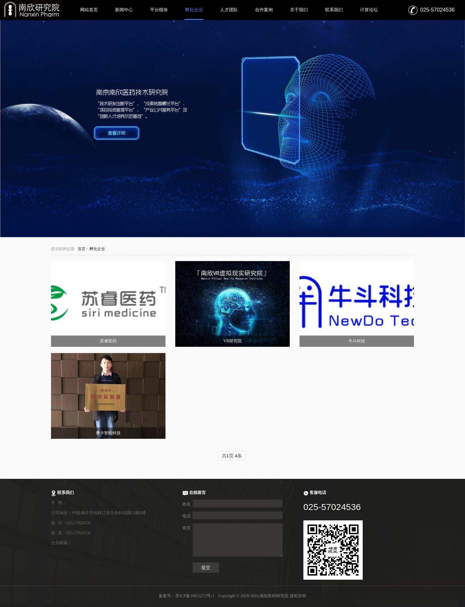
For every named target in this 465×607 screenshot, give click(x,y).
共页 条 (232, 455)
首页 (81, 249)
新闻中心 (124, 9)
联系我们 (334, 9)
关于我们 (299, 9)
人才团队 (229, 9)
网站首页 (89, 9)
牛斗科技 (356, 341)
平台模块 (159, 9)
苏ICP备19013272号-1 (194, 596)
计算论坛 (369, 9)
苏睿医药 (108, 341)
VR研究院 (232, 341)
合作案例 (264, 9)
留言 (186, 528)
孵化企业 (194, 9)
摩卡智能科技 (108, 433)
